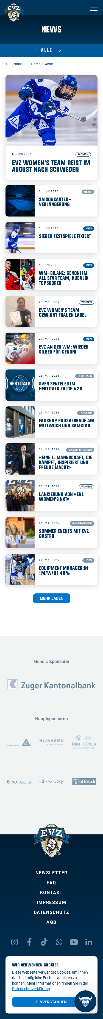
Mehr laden (51, 598)
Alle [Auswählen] (51, 50)
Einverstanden (51, 1002)
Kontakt (51, 892)
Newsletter (51, 872)
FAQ (51, 882)
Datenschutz (51, 912)
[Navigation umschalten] (94, 8)
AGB (51, 922)
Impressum (51, 902)
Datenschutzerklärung (31, 989)
